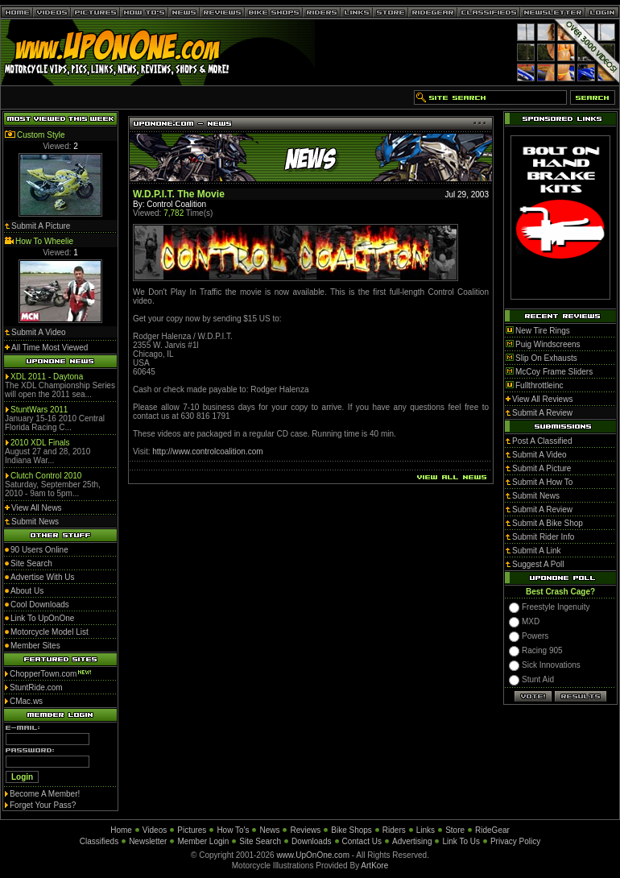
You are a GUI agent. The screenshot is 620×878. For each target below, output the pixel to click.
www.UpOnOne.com (312, 855)
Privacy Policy (515, 841)
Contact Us (362, 841)
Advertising (412, 841)
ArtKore (374, 865)
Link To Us (461, 841)
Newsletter (148, 841)
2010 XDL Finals (40, 442)
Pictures (191, 830)
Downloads (311, 841)
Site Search (260, 841)
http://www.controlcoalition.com (207, 451)
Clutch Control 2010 (45, 475)
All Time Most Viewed (49, 347)
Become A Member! (45, 793)
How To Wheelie (44, 241)
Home (121, 830)
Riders (394, 830)
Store (455, 830)
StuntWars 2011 (39, 409)
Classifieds (99, 841)
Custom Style (40, 134)
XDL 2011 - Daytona (46, 376)
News (269, 830)
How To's (233, 830)
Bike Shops (351, 830)
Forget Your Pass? (43, 805)
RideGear (492, 830)
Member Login (203, 841)
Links (425, 830)
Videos (155, 830)
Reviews (305, 830)
